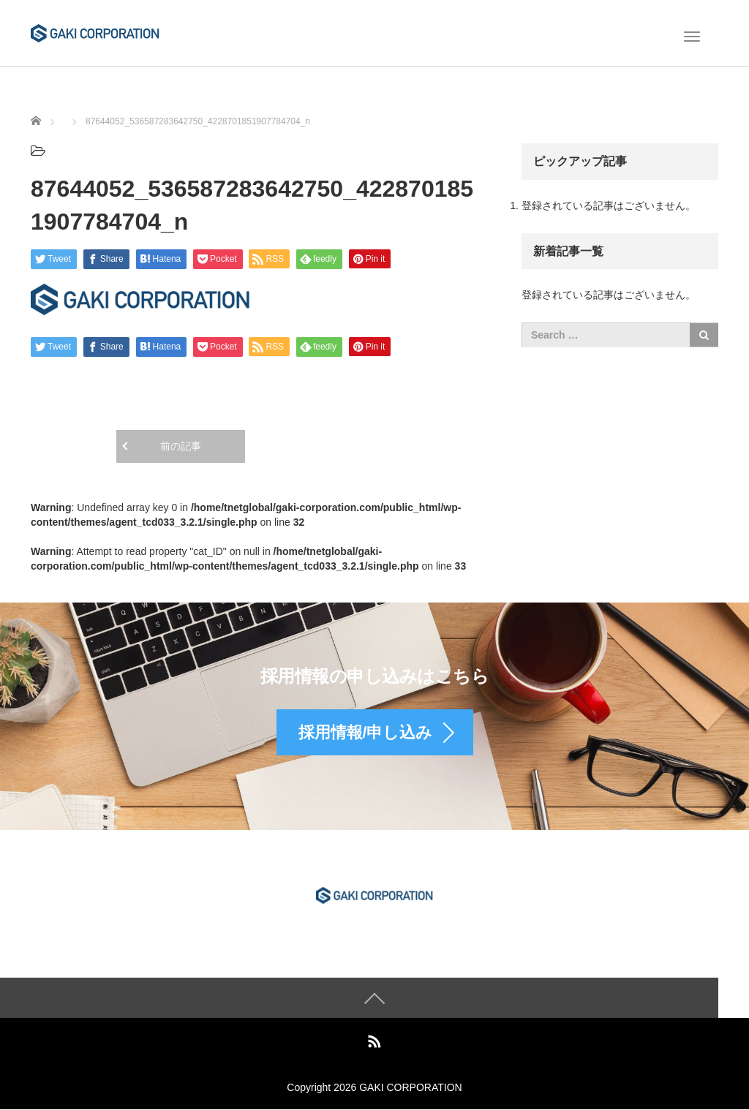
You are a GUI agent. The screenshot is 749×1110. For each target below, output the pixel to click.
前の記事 (180, 446)
